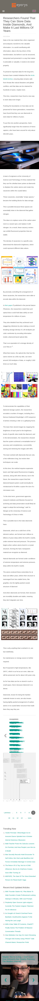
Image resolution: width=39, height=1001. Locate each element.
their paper (8, 305)
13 (22, 818)
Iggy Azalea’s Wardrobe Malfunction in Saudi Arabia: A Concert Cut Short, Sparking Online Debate (14, 741)
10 (9, 818)
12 (17, 818)
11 (13, 818)
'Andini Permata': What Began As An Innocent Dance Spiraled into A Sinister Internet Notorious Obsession (18, 836)
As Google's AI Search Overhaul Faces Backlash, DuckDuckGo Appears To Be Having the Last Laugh (18, 916)
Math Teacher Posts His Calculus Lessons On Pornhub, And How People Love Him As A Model (20, 847)
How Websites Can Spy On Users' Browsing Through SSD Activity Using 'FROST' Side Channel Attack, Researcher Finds (20, 938)
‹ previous (7, 812)
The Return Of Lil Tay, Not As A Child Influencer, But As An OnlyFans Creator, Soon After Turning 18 (19, 869)
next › (30, 818)
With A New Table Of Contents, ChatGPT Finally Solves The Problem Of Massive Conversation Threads (19, 927)
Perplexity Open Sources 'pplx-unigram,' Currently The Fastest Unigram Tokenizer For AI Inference (19, 906)
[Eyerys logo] (19, 5)
